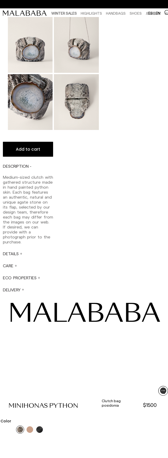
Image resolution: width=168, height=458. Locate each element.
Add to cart (28, 149)
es (150, 13)
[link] (26, 13)
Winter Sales (64, 13)
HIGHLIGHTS (91, 13)
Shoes (136, 13)
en (158, 13)
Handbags (116, 13)
